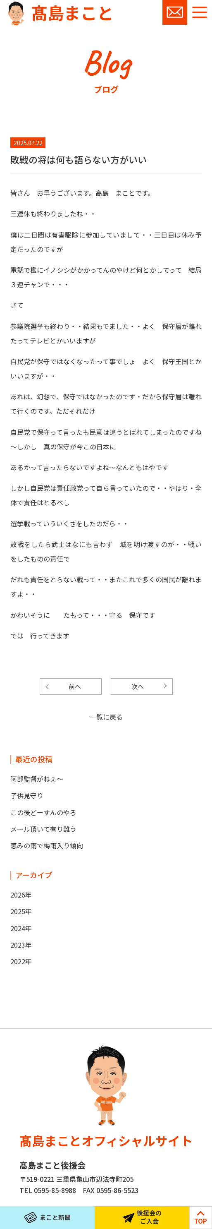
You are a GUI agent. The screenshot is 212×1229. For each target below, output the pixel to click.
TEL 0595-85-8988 (47, 1190)
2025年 (21, 911)
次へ (137, 686)
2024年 (21, 928)
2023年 (21, 945)
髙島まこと (72, 12)
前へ (75, 686)
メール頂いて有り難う (43, 829)
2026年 (21, 895)
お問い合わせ (174, 12)
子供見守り (26, 795)
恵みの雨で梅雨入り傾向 (46, 845)
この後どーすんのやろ (43, 812)
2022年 (21, 961)
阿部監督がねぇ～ (36, 779)
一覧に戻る (106, 716)
